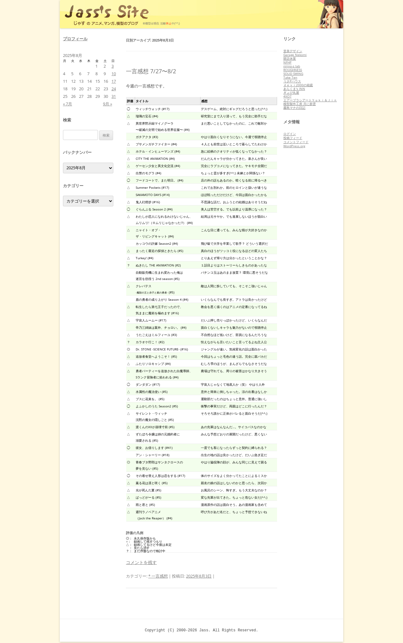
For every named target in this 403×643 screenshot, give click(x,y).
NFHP (287, 62)
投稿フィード (292, 138)
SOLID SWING (293, 73)
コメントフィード (296, 142)
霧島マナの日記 (294, 107)
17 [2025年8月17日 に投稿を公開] (113, 81)
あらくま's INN (294, 89)
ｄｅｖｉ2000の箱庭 (298, 85)
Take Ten (290, 77)
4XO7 (287, 96)
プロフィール (75, 39)
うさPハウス (292, 81)
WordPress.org (294, 146)
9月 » (107, 104)
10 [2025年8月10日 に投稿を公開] (113, 73)
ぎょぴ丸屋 (291, 92)
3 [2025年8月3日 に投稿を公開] (112, 66)
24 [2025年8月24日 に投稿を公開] (113, 89)
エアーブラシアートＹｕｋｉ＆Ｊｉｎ (310, 100)
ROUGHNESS (292, 70)
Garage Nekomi (295, 55)
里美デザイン (292, 51)
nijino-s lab (291, 66)
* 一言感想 (158, 576)
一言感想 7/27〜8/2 (151, 71)
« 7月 (67, 104)
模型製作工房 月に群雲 (299, 104)
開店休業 (289, 58)
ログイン (289, 133)
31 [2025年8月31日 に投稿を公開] (113, 96)
